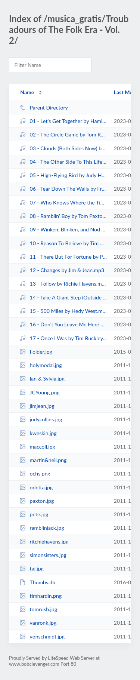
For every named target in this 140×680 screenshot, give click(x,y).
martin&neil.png (42, 460)
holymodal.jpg (40, 365)
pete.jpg (33, 514)
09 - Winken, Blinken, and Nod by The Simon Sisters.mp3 (63, 229)
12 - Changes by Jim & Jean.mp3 (61, 270)
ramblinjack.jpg (41, 527)
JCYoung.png (39, 392)
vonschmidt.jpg (42, 636)
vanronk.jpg (37, 622)
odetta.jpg (36, 487)
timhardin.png (40, 596)
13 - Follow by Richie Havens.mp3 (63, 283)
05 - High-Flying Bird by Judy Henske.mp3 (63, 175)
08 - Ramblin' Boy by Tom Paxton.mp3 (63, 216)
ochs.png (34, 473)
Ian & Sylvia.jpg (42, 378)
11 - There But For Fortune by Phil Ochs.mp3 (63, 256)
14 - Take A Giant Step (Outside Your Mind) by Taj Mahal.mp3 (63, 297)
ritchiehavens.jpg (43, 541)
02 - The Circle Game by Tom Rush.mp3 (63, 134)
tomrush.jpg (38, 609)
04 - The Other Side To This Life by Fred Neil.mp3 (63, 162)
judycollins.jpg (40, 419)
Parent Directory (43, 107)
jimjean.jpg (36, 406)
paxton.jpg (36, 501)
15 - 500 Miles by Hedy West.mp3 (63, 311)
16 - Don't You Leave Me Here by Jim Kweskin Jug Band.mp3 (63, 324)
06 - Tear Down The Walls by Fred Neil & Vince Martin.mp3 (63, 188)
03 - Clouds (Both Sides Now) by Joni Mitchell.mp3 (63, 148)
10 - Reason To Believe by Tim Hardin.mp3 (63, 243)
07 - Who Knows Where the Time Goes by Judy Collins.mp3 (63, 202)
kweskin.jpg (37, 433)
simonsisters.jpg (42, 555)
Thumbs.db (37, 582)
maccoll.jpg (37, 446)
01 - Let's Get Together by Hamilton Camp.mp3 (63, 121)
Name (27, 92)
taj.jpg (31, 568)
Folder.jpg (35, 351)
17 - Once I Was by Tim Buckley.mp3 (63, 338)
